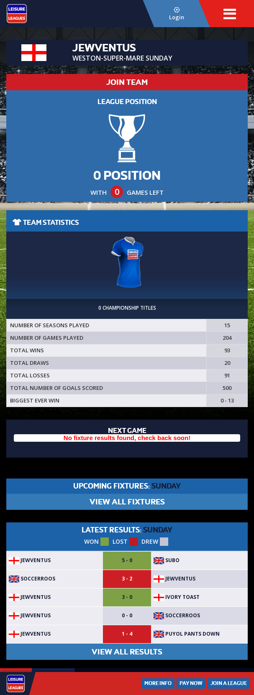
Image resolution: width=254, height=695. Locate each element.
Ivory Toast (177, 597)
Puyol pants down (187, 633)
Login (176, 14)
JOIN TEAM (127, 82)
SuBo (167, 560)
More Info (158, 683)
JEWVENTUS (30, 560)
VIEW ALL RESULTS (127, 651)
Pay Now (191, 683)
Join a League (228, 683)
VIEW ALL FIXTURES (127, 501)
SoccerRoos (32, 578)
